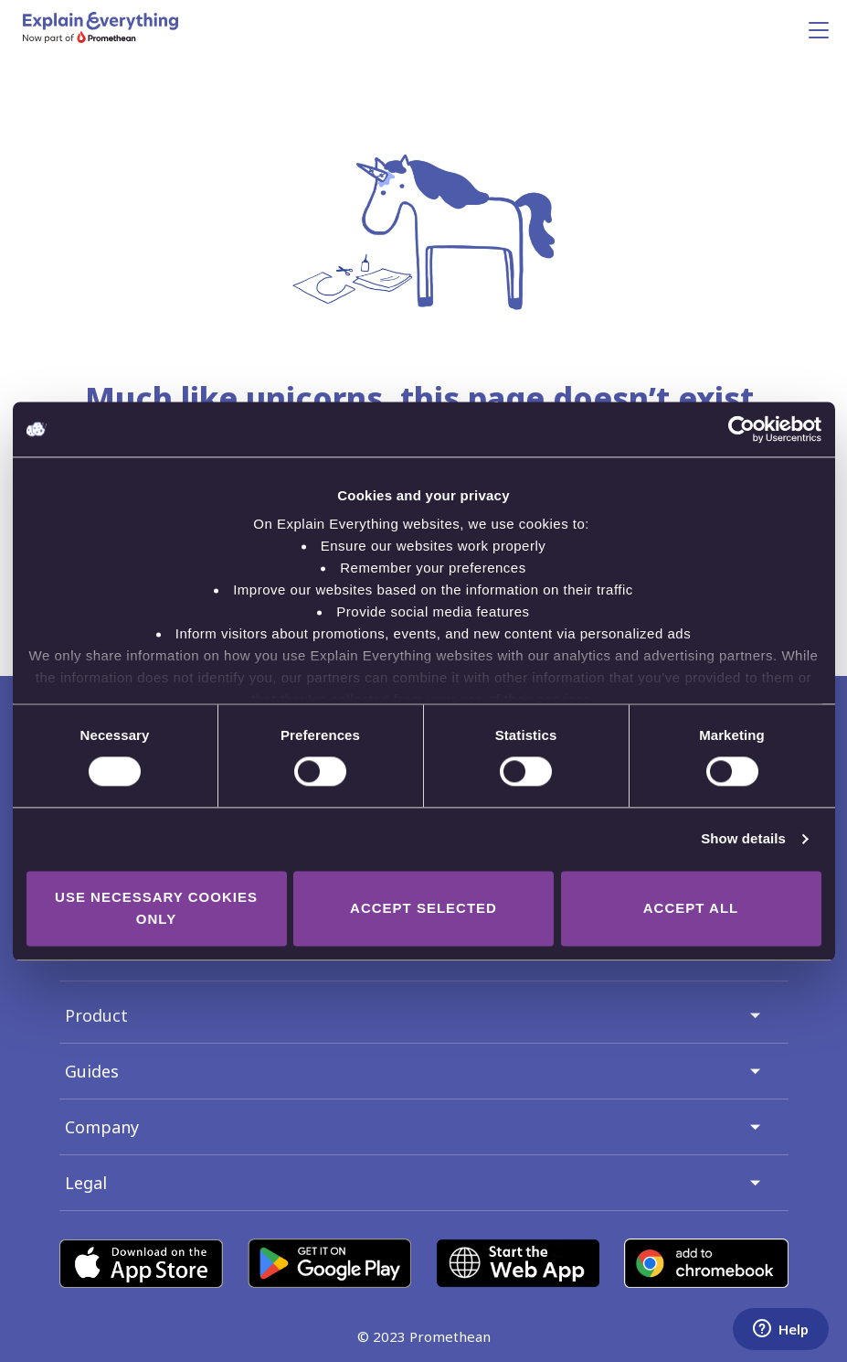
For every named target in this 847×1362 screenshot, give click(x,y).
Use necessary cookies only (156, 908)
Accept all (690, 908)
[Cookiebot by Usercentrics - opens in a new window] (741, 429)
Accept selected (423, 908)
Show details (743, 839)
